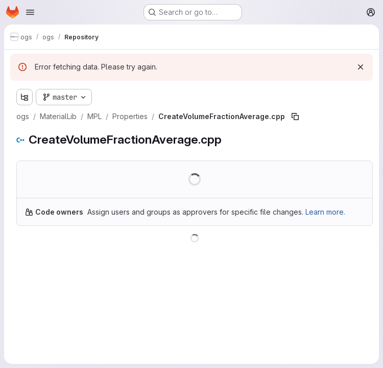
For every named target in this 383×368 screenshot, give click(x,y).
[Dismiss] (360, 67)
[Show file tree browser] (24, 97)
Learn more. (325, 212)
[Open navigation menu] (30, 12)
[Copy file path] (295, 116)
